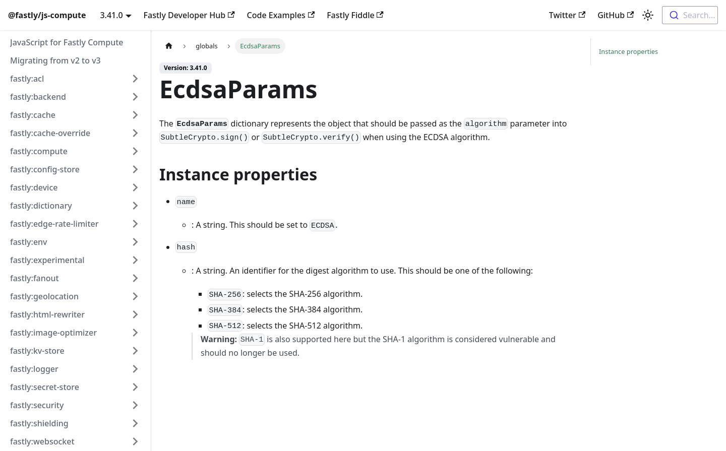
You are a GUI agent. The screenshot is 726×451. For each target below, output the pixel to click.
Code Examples (281, 15)
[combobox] (690, 15)
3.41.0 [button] (111, 15)
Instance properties (628, 51)
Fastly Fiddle (355, 15)
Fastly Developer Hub (189, 15)
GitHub (615, 15)
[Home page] (168, 46)
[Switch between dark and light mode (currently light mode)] (648, 15)
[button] (75, 79)
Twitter (567, 15)
